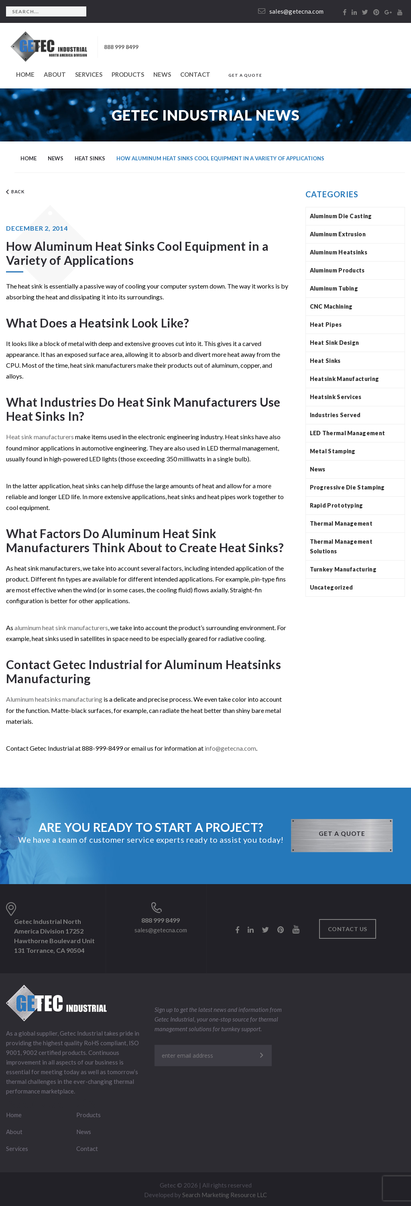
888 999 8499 (121, 46)
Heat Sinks (325, 360)
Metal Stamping (333, 451)
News (162, 74)
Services (88, 74)
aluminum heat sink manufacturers (61, 627)
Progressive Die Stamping (347, 487)
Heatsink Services (336, 396)
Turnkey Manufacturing (343, 569)
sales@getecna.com (291, 11)
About (55, 74)
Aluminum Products (337, 270)
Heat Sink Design (334, 342)
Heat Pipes (326, 324)
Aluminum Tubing (334, 288)
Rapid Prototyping (336, 505)
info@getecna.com (230, 747)
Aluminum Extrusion (338, 234)
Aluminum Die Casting (341, 216)
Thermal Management (341, 523)
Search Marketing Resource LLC (224, 1193)
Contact (195, 74)
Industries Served (335, 415)
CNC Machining (331, 306)
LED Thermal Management (347, 433)
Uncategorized (331, 587)
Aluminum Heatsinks (338, 252)
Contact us (347, 927)
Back (15, 192)
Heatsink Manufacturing (344, 378)
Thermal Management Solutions (341, 546)
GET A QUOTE (245, 75)
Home (25, 74)
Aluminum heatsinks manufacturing (54, 698)
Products (128, 74)
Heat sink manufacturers (40, 436)
